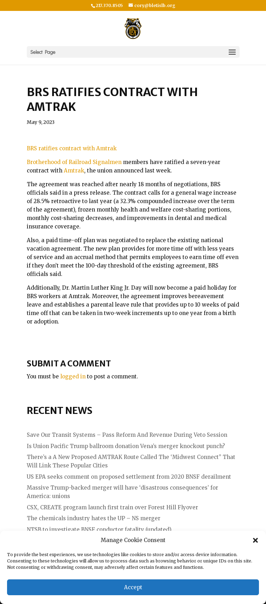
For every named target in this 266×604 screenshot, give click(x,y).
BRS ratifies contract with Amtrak (72, 148)
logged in (73, 376)
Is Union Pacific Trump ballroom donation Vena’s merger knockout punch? (126, 446)
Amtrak (74, 170)
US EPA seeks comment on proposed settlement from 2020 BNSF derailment (129, 476)
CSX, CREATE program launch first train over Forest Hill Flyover (112, 507)
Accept (133, 587)
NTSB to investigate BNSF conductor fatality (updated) (99, 529)
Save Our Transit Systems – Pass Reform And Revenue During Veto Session (127, 435)
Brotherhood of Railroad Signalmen (74, 162)
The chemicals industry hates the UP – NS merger (93, 518)
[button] (255, 540)
